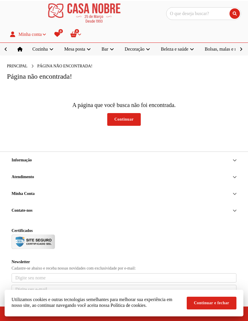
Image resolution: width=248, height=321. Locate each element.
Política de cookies (128, 305)
